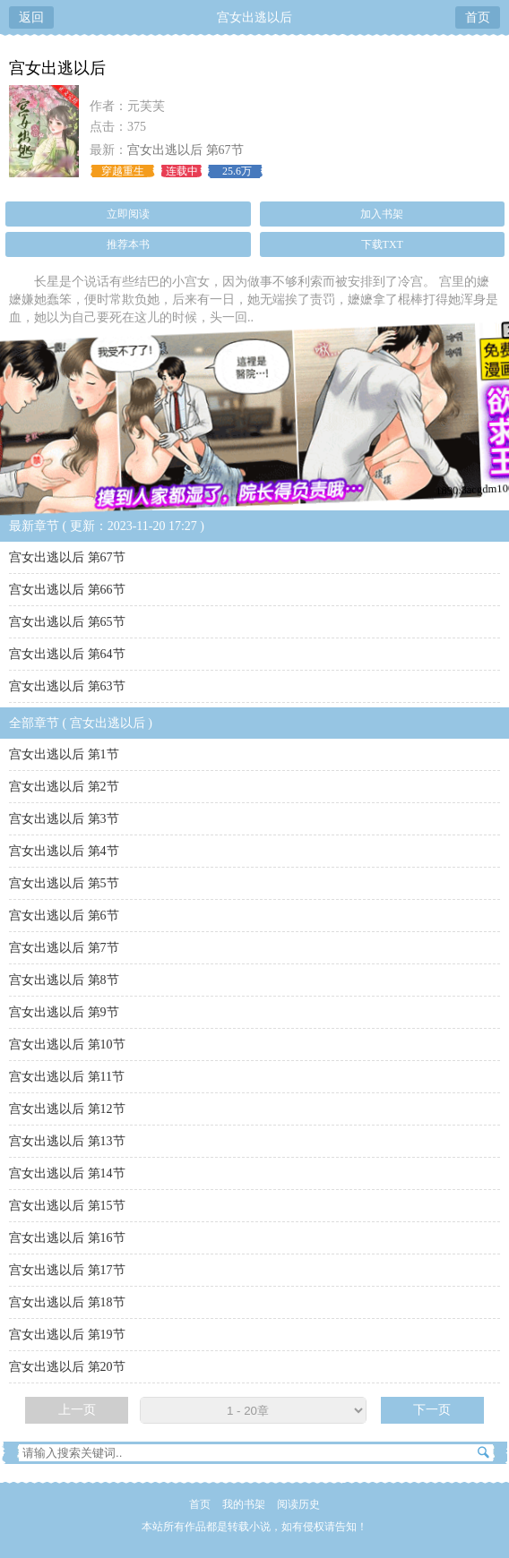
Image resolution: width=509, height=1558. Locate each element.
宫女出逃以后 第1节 (64, 754)
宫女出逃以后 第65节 (67, 622)
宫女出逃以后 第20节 (67, 1367)
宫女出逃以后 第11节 (67, 1076)
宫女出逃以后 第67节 (185, 150)
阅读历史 (298, 1504)
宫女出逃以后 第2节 (64, 786)
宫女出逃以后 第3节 (64, 819)
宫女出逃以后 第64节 (67, 654)
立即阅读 (128, 214)
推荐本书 (128, 244)
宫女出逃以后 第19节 (67, 1334)
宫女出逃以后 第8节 (64, 980)
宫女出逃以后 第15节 (67, 1205)
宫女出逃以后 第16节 (67, 1238)
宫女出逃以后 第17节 (67, 1270)
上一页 (77, 1410)
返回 (31, 17)
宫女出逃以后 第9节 (64, 1012)
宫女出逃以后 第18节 (67, 1302)
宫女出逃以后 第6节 (64, 915)
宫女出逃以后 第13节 (67, 1141)
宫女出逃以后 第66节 (67, 589)
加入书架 (381, 214)
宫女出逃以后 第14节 (67, 1173)
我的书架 (243, 1504)
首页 (477, 17)
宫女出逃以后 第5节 (64, 883)
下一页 (432, 1410)
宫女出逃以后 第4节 (64, 851)
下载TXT (382, 244)
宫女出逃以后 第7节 (64, 947)
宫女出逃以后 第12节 (67, 1109)
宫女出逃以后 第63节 (67, 686)
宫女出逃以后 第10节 (67, 1044)
